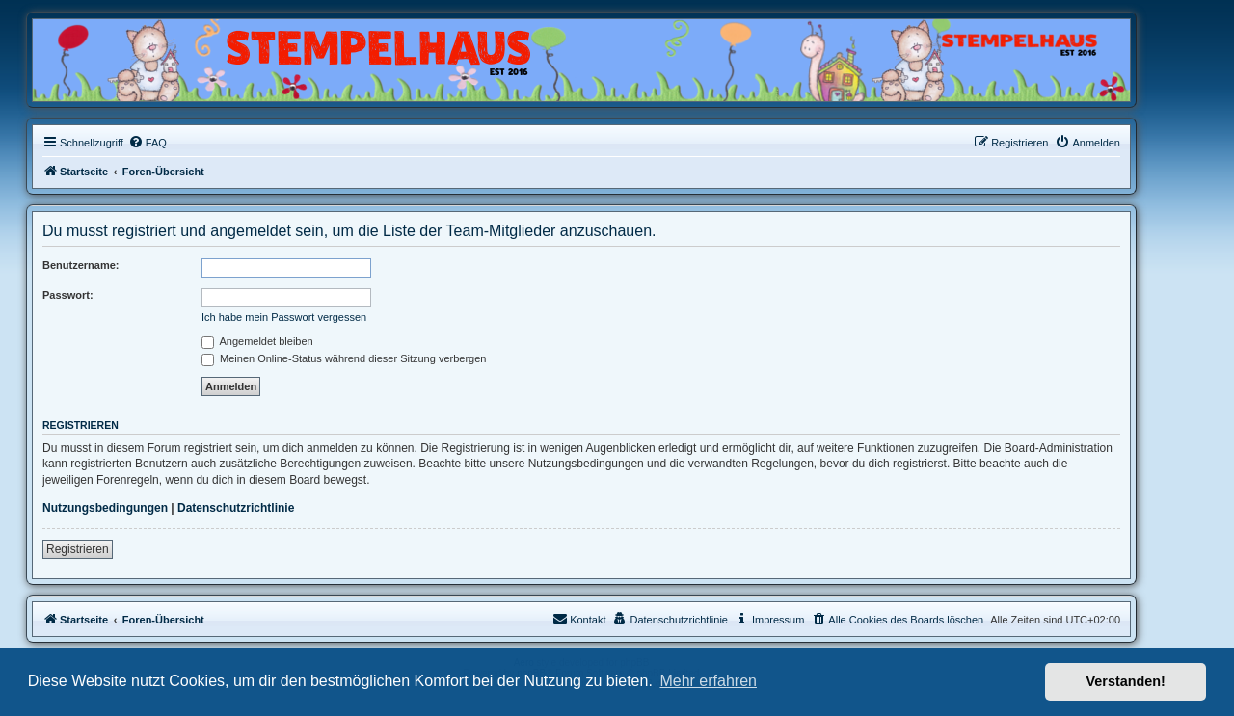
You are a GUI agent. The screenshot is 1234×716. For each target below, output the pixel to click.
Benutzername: (80, 265)
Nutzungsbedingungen (105, 508)
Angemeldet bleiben (257, 341)
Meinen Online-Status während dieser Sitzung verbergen (343, 358)
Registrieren (77, 549)
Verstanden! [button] (1126, 681)
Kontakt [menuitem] (578, 618)
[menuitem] (147, 142)
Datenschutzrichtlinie (235, 508)
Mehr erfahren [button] (708, 681)
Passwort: (68, 295)
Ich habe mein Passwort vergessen (283, 317)
